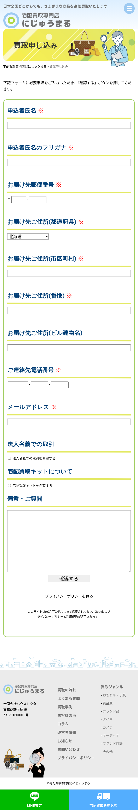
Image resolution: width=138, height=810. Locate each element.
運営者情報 (66, 732)
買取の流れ (66, 689)
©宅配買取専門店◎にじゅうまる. (69, 783)
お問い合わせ (68, 749)
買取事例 (64, 706)
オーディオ (111, 735)
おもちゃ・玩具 (114, 694)
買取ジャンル (112, 686)
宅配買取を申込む (104, 799)
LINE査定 (34, 799)
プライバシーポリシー (76, 757)
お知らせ (64, 740)
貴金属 (108, 702)
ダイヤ (108, 719)
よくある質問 (68, 698)
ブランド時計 (113, 743)
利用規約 (72, 616)
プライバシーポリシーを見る (69, 596)
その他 (108, 751)
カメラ (108, 727)
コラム (62, 723)
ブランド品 (111, 711)
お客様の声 (66, 715)
